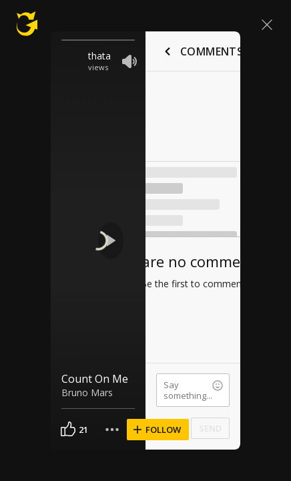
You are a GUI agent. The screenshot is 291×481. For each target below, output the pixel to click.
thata (99, 55)
